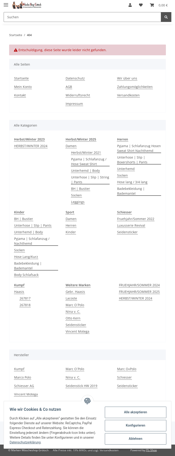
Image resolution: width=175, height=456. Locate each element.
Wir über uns (127, 78)
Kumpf (19, 369)
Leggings (78, 202)
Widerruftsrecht (78, 95)
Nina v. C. (73, 311)
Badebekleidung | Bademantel (131, 191)
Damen (71, 146)
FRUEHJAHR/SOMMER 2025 (139, 291)
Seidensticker (127, 232)
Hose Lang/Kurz (26, 257)
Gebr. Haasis (75, 291)
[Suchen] (82, 17)
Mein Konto (23, 87)
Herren (71, 225)
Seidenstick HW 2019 (81, 386)
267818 (25, 305)
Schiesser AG (24, 386)
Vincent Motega (77, 331)
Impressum (74, 103)
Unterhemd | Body (85, 170)
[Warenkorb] (158, 5)
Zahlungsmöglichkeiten (135, 87)
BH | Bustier (80, 188)
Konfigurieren (134, 425)
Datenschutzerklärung (38, 442)
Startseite (21, 78)
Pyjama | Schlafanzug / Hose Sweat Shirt (88, 161)
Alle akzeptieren (133, 412)
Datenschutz (75, 78)
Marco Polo (22, 377)
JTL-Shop (151, 450)
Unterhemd (126, 169)
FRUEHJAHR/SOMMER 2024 (139, 285)
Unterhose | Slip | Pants (32, 225)
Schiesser (124, 377)
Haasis (19, 291)
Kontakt (20, 95)
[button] (130, 5)
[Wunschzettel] (140, 5)
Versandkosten (128, 95)
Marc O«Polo (126, 369)
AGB (69, 87)
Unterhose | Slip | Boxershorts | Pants (132, 159)
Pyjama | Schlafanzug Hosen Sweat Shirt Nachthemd (139, 148)
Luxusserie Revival (131, 225)
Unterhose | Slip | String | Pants (90, 179)
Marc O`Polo (75, 305)
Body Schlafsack (26, 275)
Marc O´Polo (75, 369)
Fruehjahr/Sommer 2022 (135, 219)
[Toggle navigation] (6, 3)
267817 (25, 298)
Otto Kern (73, 318)
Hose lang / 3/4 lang (132, 182)
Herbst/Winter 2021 (86, 152)
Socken (76, 195)
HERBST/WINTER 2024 (30, 146)
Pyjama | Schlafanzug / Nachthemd (31, 241)
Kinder (71, 232)
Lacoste (71, 298)
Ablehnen (134, 438)
